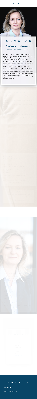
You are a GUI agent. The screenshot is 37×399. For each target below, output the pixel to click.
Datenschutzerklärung (10, 391)
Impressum (7, 387)
